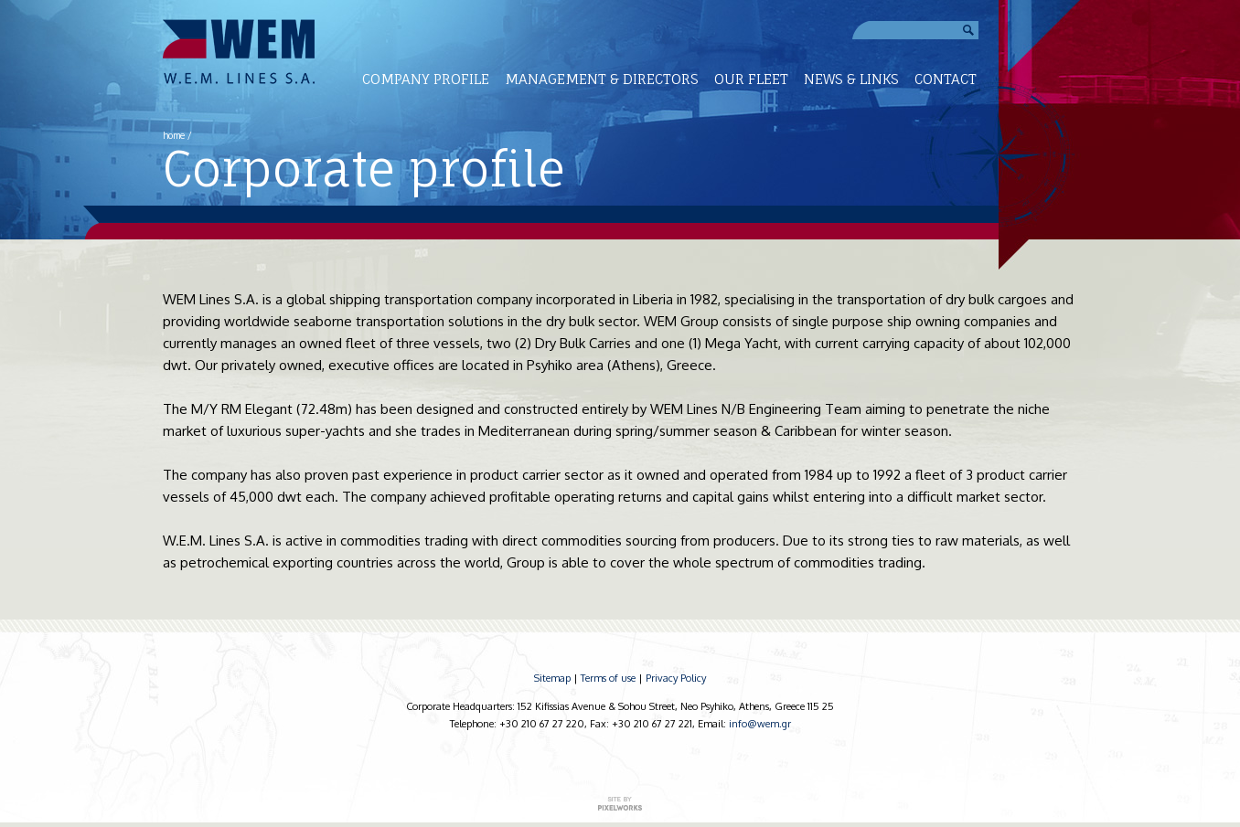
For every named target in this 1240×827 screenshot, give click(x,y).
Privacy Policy (676, 678)
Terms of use (608, 678)
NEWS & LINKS (851, 79)
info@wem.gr (760, 723)
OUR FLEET (751, 79)
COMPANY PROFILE (425, 79)
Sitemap (552, 678)
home (174, 135)
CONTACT (945, 79)
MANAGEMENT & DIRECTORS (602, 79)
